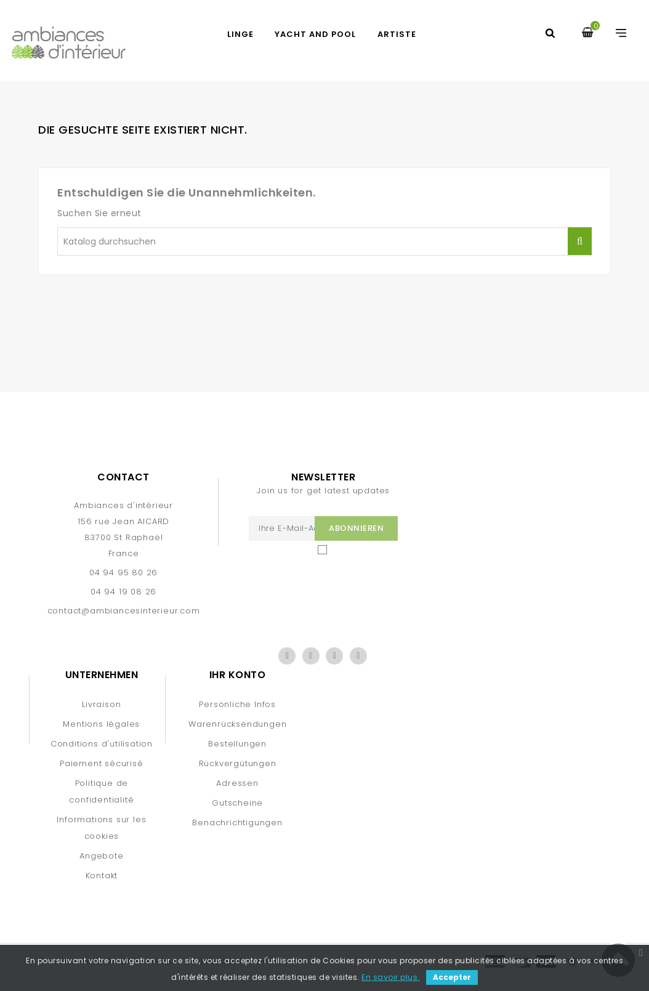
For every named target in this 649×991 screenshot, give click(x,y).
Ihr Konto (237, 675)
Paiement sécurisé (101, 763)
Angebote (101, 856)
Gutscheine (237, 803)
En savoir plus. (390, 977)
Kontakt (102, 875)
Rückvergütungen (237, 763)
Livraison (101, 704)
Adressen (237, 783)
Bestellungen (237, 744)
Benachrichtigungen (237, 822)
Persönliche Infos (237, 704)
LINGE (240, 34)
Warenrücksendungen (237, 724)
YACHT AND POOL (315, 34)
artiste (396, 34)
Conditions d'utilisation (101, 744)
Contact (123, 477)
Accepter (452, 977)
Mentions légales (101, 724)
